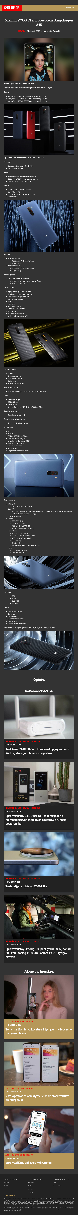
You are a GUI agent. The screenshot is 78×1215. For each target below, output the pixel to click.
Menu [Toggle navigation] (70, 7)
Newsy (21, 31)
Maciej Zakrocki (53, 31)
